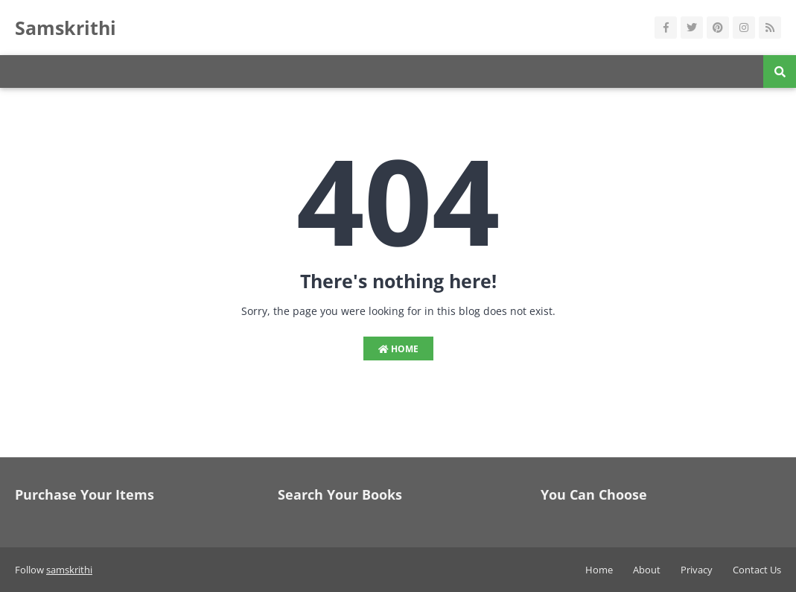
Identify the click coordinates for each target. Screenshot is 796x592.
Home (398, 349)
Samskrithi (65, 27)
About (646, 569)
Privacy (697, 569)
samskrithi (69, 569)
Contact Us (757, 569)
